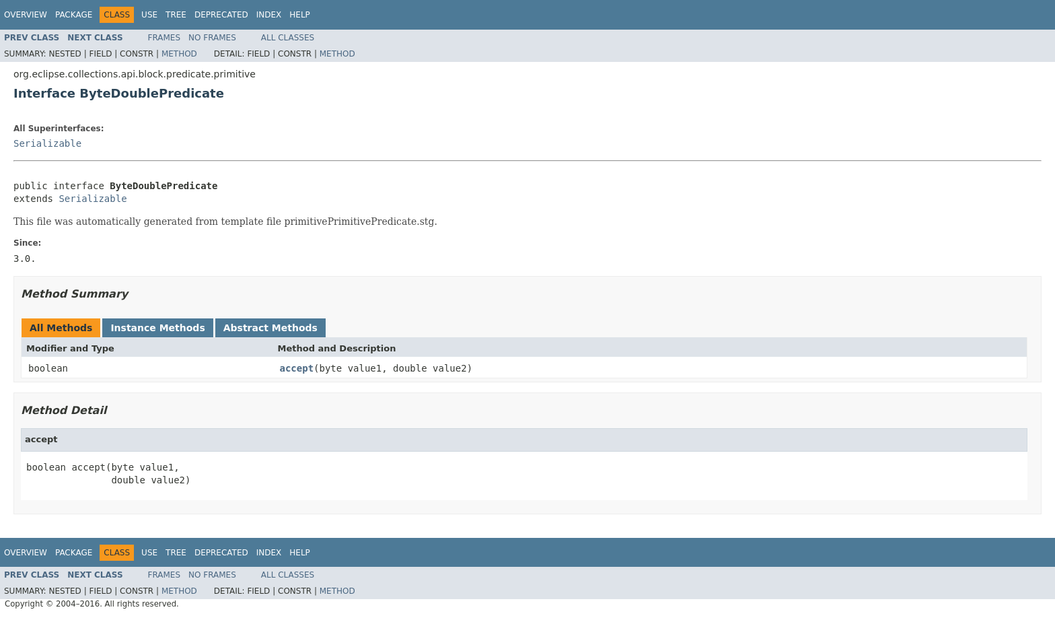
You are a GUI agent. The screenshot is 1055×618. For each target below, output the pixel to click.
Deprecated (221, 15)
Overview (25, 15)
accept (297, 368)
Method (179, 54)
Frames (164, 37)
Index (269, 15)
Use (149, 15)
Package (73, 15)
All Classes (287, 37)
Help (299, 15)
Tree (176, 15)
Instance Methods (157, 327)
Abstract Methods (270, 327)
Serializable (47, 143)
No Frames (212, 37)
